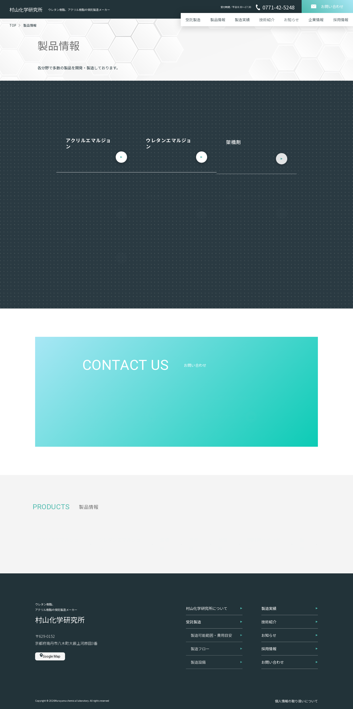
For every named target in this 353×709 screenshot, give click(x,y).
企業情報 (316, 19)
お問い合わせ (289, 662)
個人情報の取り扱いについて (296, 701)
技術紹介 (266, 19)
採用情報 (340, 19)
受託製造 (193, 19)
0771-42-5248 (275, 7)
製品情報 (217, 19)
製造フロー (216, 648)
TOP (12, 25)
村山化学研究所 (25, 9)
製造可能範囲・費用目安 (216, 635)
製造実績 (242, 19)
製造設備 (216, 662)
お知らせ (291, 19)
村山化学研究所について (214, 608)
